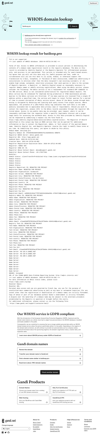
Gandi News (36, 429)
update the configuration (66, 38)
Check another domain (50, 372)
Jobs (34, 431)
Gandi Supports (37, 424)
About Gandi (37, 422)
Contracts (87, 426)
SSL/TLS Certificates (56, 427)
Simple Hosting (54, 429)
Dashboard (93, 3)
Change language (7, 425)
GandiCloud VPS (55, 431)
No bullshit (36, 427)
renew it (35, 42)
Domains (52, 422)
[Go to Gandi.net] (7, 3)
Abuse (86, 424)
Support (69, 424)
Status (69, 422)
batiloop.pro (29, 35)
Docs (68, 427)
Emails (52, 424)
